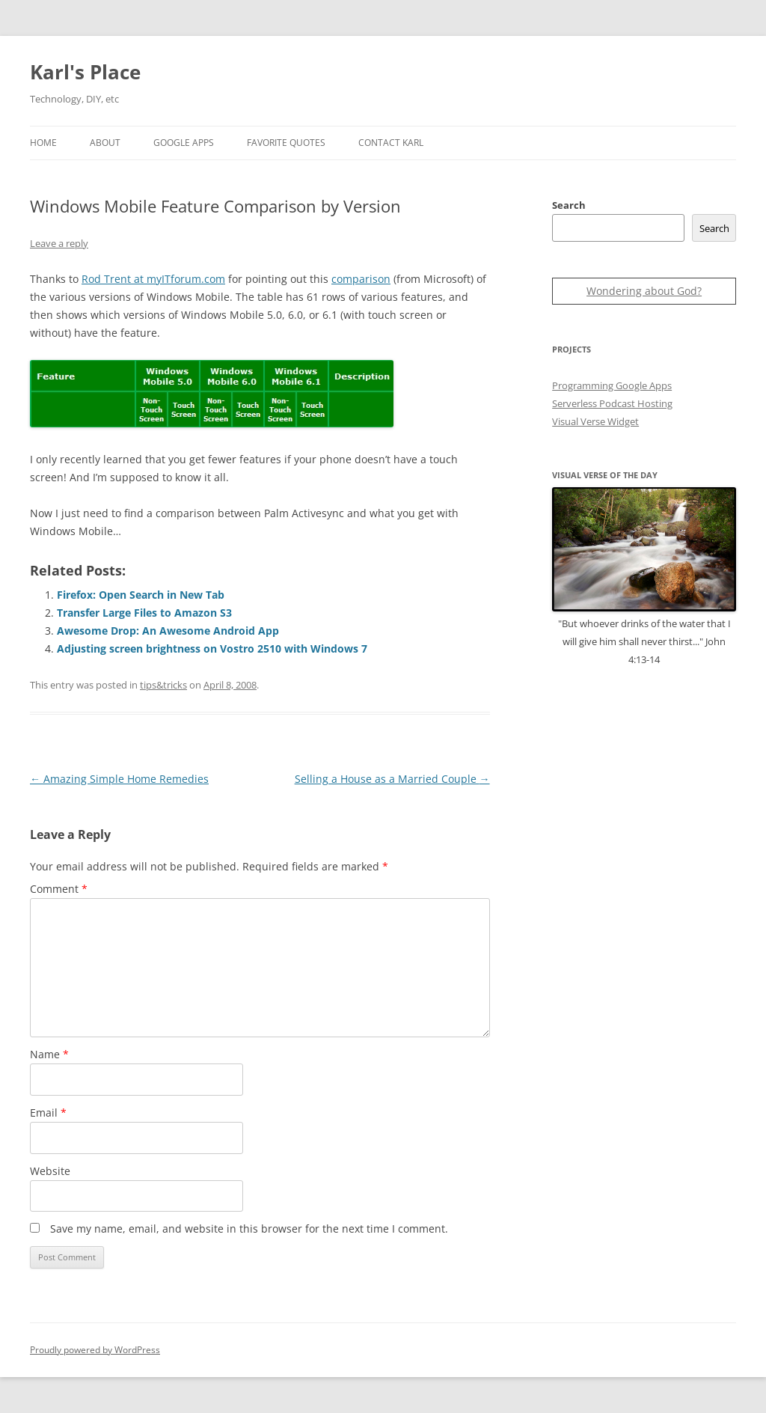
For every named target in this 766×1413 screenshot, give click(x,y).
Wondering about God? (644, 291)
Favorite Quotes (286, 142)
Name (49, 1054)
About (105, 142)
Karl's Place (85, 71)
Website (50, 1171)
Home (43, 142)
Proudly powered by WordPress (95, 1349)
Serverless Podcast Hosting (612, 403)
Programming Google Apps (612, 385)
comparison (360, 279)
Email (48, 1112)
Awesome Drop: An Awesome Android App (168, 630)
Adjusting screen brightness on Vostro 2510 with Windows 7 (212, 648)
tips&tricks (163, 685)
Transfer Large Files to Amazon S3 (144, 612)
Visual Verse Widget (595, 421)
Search (569, 205)
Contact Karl (390, 142)
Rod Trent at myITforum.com (153, 279)
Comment (59, 889)
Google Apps (183, 142)
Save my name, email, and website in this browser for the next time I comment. (249, 1228)
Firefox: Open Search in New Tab (140, 595)
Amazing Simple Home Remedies (119, 779)
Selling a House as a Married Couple (392, 779)
